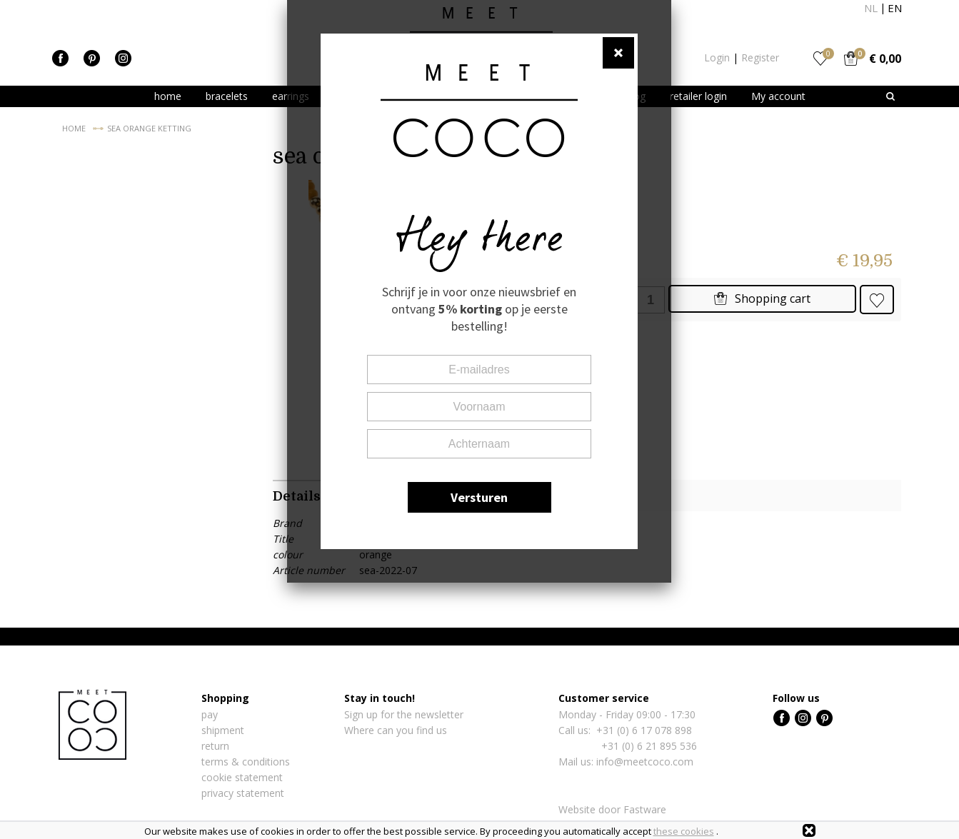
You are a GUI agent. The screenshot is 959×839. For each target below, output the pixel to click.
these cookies (683, 831)
